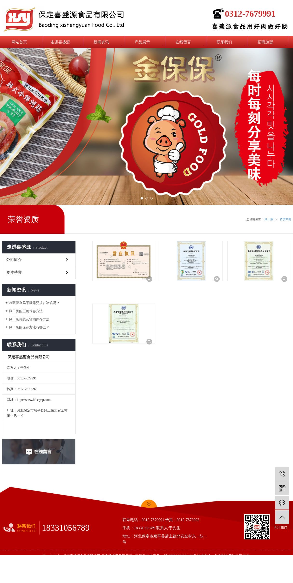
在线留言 (183, 42)
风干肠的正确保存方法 (26, 311)
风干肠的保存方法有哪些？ (29, 327)
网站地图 (235, 556)
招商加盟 (265, 42)
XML (246, 556)
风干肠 (269, 219)
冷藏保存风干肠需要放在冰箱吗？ (34, 303)
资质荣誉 (285, 219)
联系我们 (224, 42)
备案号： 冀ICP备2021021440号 (173, 556)
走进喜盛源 (60, 42)
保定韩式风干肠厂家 (117, 556)
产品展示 (142, 42)
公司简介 (14, 260)
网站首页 (19, 42)
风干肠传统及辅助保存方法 (29, 319)
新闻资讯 (101, 42)
